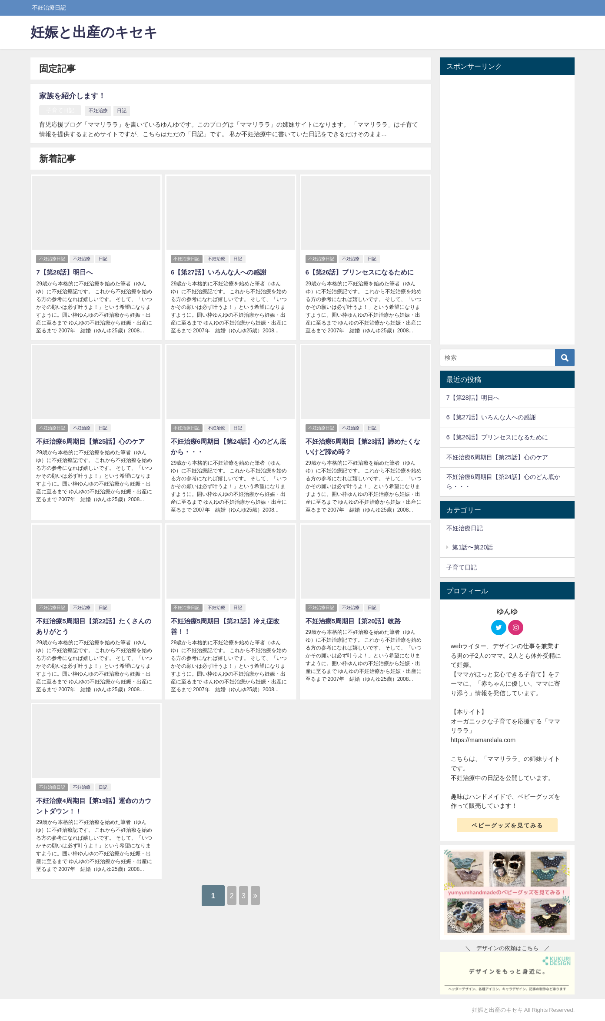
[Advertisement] (507, 209)
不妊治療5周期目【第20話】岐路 (355, 613)
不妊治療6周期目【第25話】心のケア (93, 436)
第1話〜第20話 (472, 547)
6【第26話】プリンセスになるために (362, 270)
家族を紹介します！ (76, 95)
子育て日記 (62, 110)
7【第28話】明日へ (65, 270)
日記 (125, 110)
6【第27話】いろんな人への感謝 (221, 270)
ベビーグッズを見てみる (507, 825)
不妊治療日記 (53, 257)
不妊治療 (101, 110)
